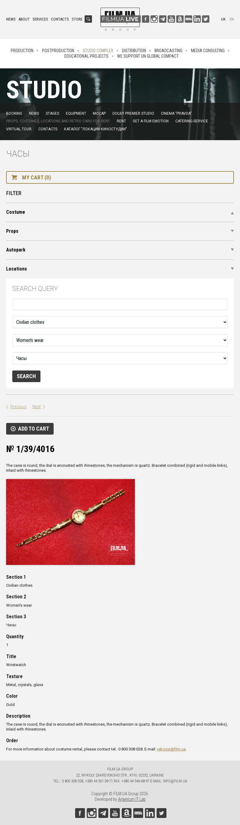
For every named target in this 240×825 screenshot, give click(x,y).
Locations (16, 269)
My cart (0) (36, 177)
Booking (14, 113)
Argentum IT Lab (132, 799)
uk (223, 19)
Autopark (15, 250)
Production (22, 50)
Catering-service (191, 121)
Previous (18, 406)
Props (12, 231)
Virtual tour (19, 129)
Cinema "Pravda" (176, 113)
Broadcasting (168, 50)
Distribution (134, 50)
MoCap (99, 113)
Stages (52, 113)
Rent (121, 121)
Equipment (76, 113)
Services (40, 19)
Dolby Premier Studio (133, 113)
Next (36, 406)
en (232, 19)
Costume (15, 212)
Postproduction (58, 50)
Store (77, 19)
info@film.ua (175, 781)
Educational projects (86, 56)
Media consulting (208, 50)
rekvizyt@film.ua (171, 749)
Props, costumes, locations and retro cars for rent (58, 121)
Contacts (60, 19)
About (24, 19)
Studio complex (98, 50)
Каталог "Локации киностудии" (95, 129)
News (11, 19)
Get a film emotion (151, 121)
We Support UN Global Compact (148, 56)
